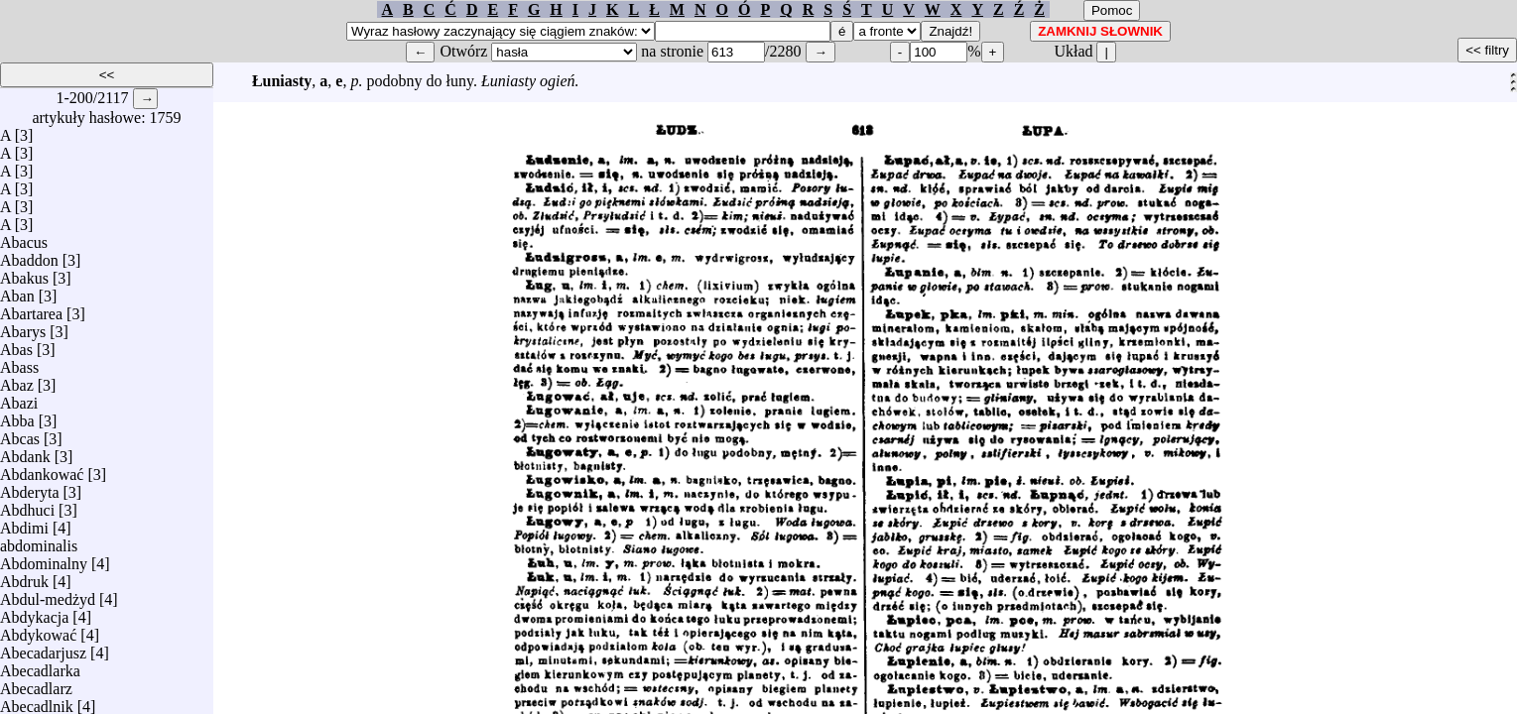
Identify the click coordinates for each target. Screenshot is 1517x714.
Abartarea (31, 308)
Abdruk (24, 576)
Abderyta (30, 487)
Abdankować (41, 469)
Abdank (25, 451)
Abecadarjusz (43, 648)
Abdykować (38, 630)
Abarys (23, 326)
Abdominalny (43, 558)
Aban (17, 291)
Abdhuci (27, 505)
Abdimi (24, 523)
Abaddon (29, 255)
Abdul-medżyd (47, 594)
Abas (16, 344)
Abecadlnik (36, 701)
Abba (17, 416)
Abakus (24, 273)
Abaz (17, 380)
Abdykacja (34, 612)
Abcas (20, 433)
